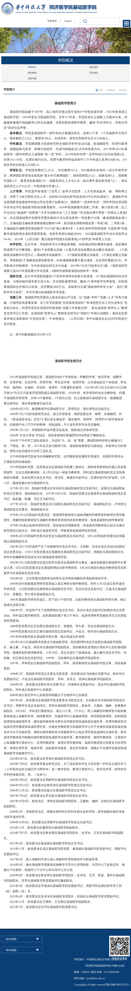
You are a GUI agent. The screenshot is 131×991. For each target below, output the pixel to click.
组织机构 (32, 73)
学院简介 (32, 67)
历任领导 (93, 73)
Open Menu (126, 23)
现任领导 (93, 67)
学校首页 (52, 21)
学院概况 (110, 90)
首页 (100, 90)
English (68, 21)
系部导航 (32, 78)
